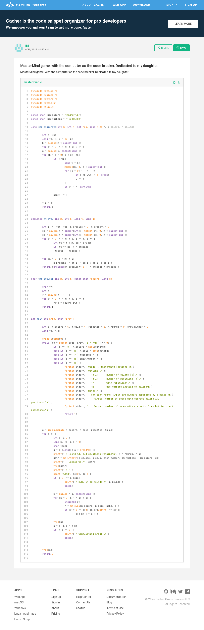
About (55, 608)
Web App (119, 5)
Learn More (183, 24)
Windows (20, 608)
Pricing (55, 613)
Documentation (117, 597)
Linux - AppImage (25, 613)
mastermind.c (33, 82)
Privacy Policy (115, 613)
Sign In (172, 5)
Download (141, 5)
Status (80, 608)
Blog (109, 602)
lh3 (27, 46)
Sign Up (191, 5)
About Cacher (94, 5)
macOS (19, 602)
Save (181, 47)
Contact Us (83, 602)
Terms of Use (115, 608)
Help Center (83, 597)
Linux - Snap (22, 619)
